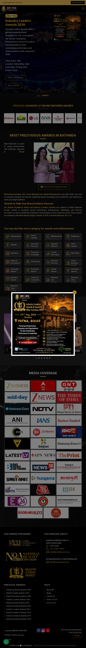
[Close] (74, 288)
